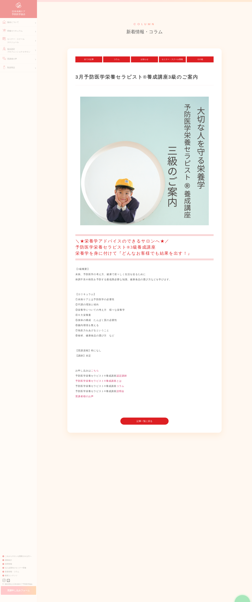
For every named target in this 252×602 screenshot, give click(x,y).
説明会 (120, 392)
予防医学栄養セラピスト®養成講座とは (98, 382)
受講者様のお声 (84, 397)
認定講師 (122, 377)
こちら (95, 371)
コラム (120, 387)
